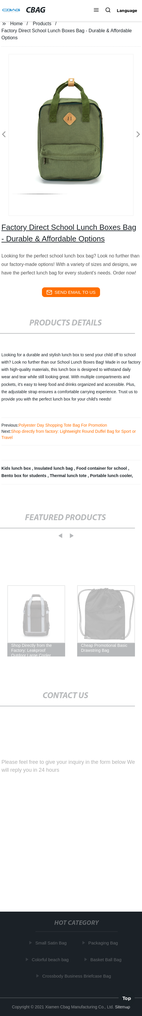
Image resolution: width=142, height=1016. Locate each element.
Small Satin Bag (51, 942)
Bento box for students (24, 475)
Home (16, 23)
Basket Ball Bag (106, 959)
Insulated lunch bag (54, 468)
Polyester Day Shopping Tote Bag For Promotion (62, 425)
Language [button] (127, 10)
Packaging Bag (104, 942)
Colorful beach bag (50, 959)
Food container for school (102, 468)
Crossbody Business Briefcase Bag (77, 975)
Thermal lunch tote (69, 475)
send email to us (71, 292)
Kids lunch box (16, 468)
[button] (96, 10)
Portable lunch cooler (111, 475)
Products (42, 23)
